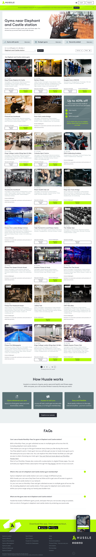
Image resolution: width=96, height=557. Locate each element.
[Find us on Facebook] (73, 543)
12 (52, 367)
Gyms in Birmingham (8, 543)
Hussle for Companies (32, 541)
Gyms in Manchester (8, 541)
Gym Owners (29, 538)
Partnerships (52, 548)
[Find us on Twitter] (75, 543)
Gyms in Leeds (6, 545)
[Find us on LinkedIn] (79, 543)
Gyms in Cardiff (6, 550)
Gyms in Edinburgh (7, 548)
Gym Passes (29, 536)
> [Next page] (54, 367)
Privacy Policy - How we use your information (58, 544)
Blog (50, 538)
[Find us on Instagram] (77, 543)
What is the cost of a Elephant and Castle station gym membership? (34, 472)
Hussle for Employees (32, 543)
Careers (51, 550)
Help (50, 536)
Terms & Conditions (54, 541)
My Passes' (52, 463)
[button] (18, 76)
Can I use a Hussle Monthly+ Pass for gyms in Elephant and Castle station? (36, 439)
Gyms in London (6, 536)
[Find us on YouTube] (82, 543)
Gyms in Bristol (6, 538)
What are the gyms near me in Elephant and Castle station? (31, 496)
